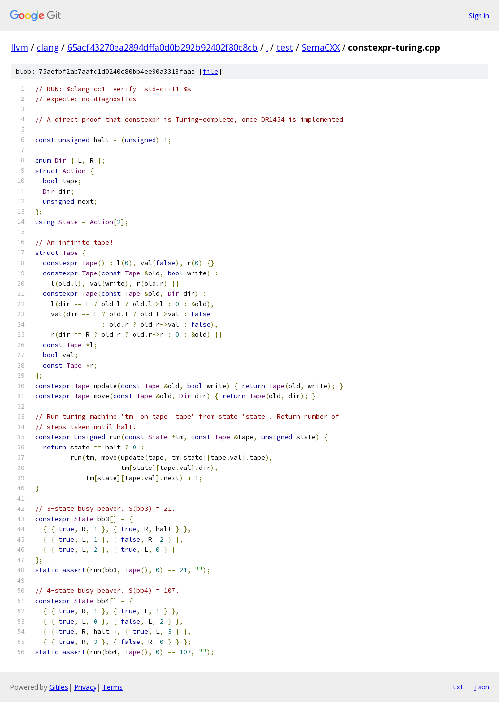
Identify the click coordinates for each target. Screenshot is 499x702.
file (210, 71)
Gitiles (58, 687)
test (284, 47)
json (481, 686)
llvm (19, 47)
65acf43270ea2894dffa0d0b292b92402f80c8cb (162, 47)
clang (48, 47)
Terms (112, 687)
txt (458, 686)
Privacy (85, 687)
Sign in (479, 15)
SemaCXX (321, 47)
